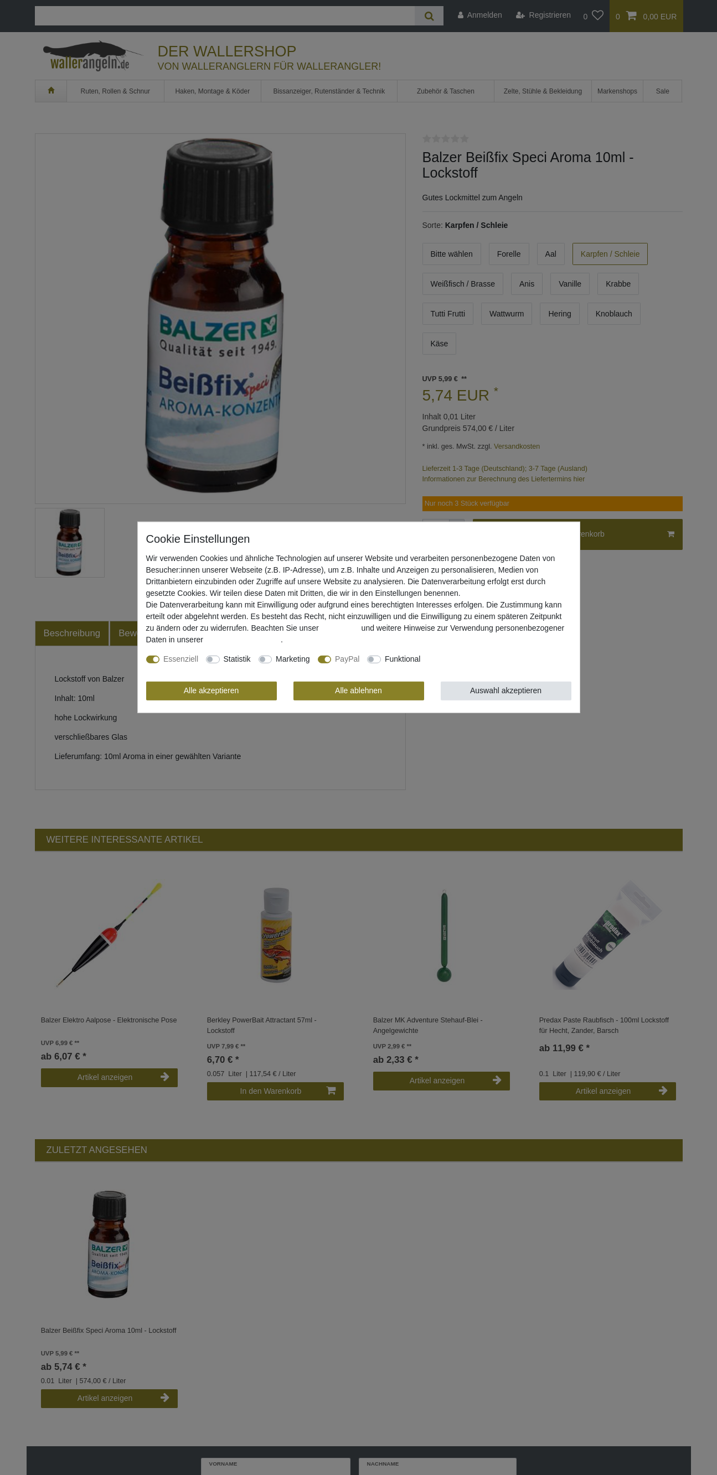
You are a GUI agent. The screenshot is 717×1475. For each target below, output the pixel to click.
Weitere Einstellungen (465, 659)
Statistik (237, 659)
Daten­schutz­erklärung (243, 639)
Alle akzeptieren (211, 690)
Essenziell (180, 659)
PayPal (347, 659)
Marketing (293, 659)
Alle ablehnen (358, 690)
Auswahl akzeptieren (505, 690)
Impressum (340, 628)
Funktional (403, 659)
